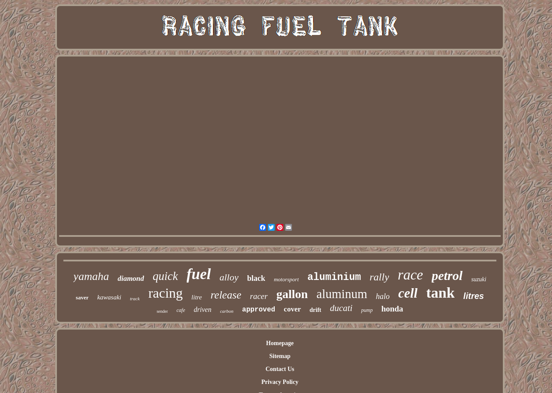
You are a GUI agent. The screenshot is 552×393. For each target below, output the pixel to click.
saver (82, 297)
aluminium (334, 277)
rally (379, 277)
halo (382, 296)
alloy (229, 277)
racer (259, 296)
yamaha (91, 276)
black (256, 278)
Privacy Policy (279, 382)
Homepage (280, 343)
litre (196, 297)
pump (367, 310)
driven (202, 309)
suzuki (478, 279)
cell (407, 293)
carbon (226, 311)
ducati (341, 308)
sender (162, 311)
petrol (447, 275)
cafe (180, 310)
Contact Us (280, 369)
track (135, 298)
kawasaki (109, 297)
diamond (131, 278)
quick (165, 276)
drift (315, 310)
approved (258, 310)
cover (292, 309)
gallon (292, 294)
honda (392, 308)
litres (473, 296)
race (410, 275)
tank (440, 293)
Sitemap (279, 356)
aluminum (342, 294)
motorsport (286, 279)
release (225, 295)
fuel (199, 274)
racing (165, 293)
